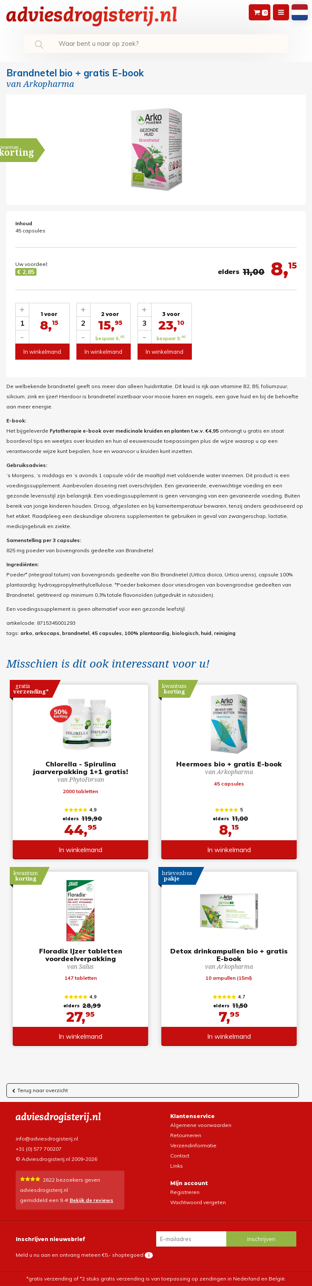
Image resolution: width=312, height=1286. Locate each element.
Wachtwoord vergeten (198, 1202)
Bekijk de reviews (91, 1200)
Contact (179, 1155)
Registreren (185, 1192)
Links (176, 1166)
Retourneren (185, 1135)
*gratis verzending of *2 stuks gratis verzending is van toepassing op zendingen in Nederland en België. (156, 1278)
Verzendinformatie (193, 1145)
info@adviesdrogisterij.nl (47, 1138)
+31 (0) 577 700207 (39, 1149)
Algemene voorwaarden (200, 1125)
